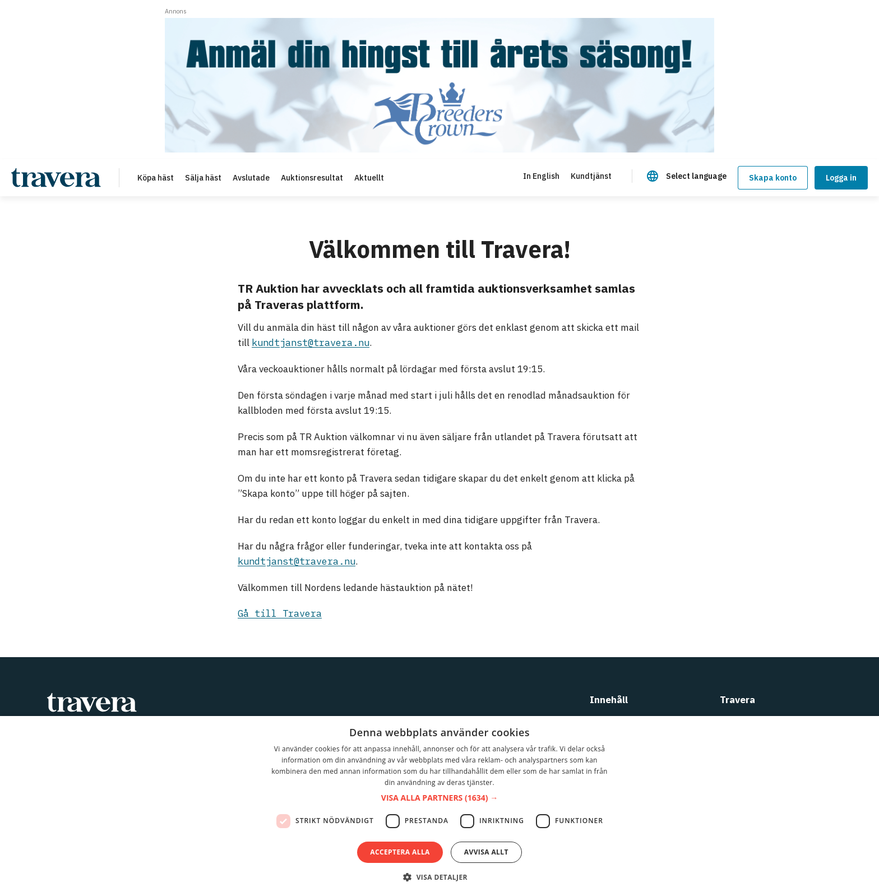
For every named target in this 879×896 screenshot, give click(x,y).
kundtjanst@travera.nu (310, 342)
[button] (439, 798)
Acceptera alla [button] (400, 852)
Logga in (841, 178)
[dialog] (439, 806)
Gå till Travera (280, 613)
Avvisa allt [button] (486, 852)
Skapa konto (773, 178)
